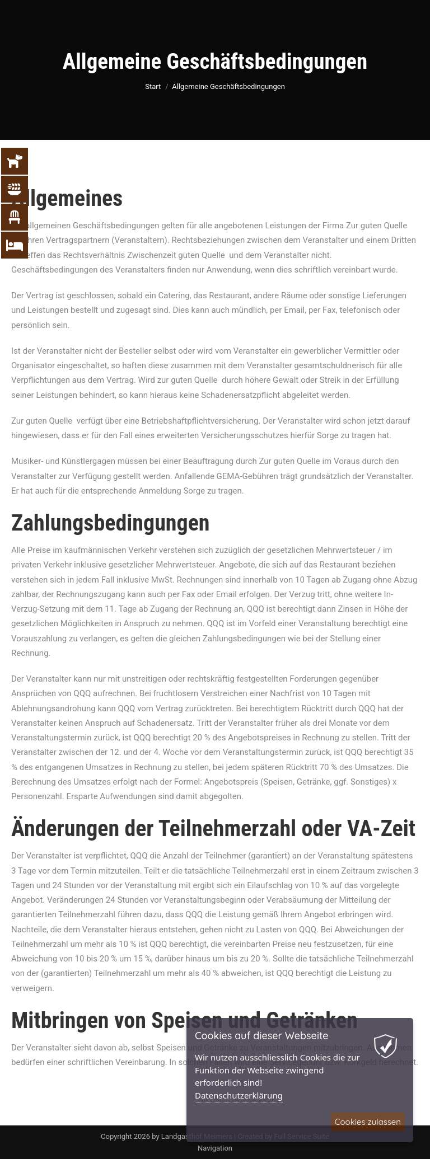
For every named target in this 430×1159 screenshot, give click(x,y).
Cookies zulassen (368, 1121)
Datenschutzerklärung (239, 1095)
